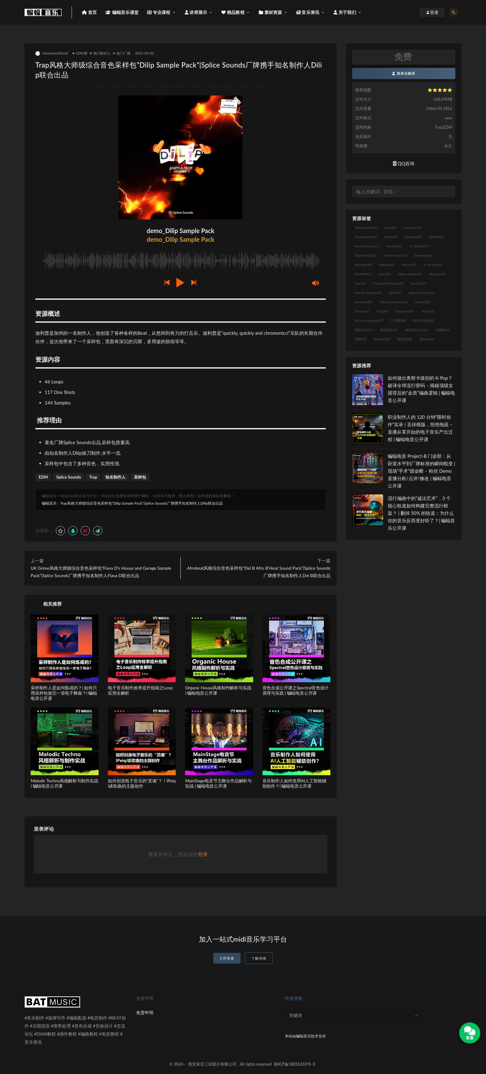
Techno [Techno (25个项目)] (422, 302)
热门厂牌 (121, 53)
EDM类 (80, 53)
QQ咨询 (403, 163)
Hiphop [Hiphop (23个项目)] (387, 265)
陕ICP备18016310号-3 (294, 1064)
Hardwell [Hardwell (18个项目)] (423, 255)
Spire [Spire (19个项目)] (395, 292)
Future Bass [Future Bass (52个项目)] (365, 255)
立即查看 (226, 958)
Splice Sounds (68, 477)
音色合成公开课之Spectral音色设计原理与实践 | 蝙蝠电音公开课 (296, 690)
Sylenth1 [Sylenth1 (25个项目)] (363, 302)
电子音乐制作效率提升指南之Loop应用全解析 (140, 690)
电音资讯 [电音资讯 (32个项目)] (389, 330)
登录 (203, 854)
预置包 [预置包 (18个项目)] (405, 339)
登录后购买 (403, 73)
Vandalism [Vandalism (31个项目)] (404, 311)
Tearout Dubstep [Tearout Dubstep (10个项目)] (393, 302)
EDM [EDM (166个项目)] (436, 237)
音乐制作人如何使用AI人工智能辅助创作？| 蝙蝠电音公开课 (294, 783)
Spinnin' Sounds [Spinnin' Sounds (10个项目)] (368, 292)
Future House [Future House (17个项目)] (395, 255)
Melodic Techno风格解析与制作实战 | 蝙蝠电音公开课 (64, 783)
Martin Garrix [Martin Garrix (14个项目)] (410, 274)
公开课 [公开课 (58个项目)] (398, 320)
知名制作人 (115, 477)
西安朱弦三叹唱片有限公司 (212, 1064)
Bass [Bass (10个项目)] (390, 227)
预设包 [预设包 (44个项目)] (427, 339)
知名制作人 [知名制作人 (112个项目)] (416, 330)
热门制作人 (100, 53)
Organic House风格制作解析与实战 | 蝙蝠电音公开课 (218, 690)
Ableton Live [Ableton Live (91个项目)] (366, 227)
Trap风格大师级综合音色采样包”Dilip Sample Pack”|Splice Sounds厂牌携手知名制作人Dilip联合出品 (141, 503)
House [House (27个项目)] (409, 265)
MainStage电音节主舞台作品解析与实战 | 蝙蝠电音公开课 (218, 783)
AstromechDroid (51, 53)
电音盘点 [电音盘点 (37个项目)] (364, 330)
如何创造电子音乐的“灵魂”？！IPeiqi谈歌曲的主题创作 (142, 783)
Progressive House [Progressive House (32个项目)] (388, 283)
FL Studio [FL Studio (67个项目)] (419, 246)
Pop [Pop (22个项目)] (360, 283)
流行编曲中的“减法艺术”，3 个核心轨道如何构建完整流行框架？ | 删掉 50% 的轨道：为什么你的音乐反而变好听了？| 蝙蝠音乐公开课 (421, 513)
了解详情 (258, 958)
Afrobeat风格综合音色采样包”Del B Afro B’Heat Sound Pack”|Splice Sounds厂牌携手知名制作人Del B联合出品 (258, 571)
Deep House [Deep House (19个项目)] (366, 237)
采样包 (140, 477)
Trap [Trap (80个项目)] (382, 311)
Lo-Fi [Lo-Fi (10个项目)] (384, 274)
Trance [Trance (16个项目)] (362, 311)
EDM (43, 477)
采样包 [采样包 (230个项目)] (382, 339)
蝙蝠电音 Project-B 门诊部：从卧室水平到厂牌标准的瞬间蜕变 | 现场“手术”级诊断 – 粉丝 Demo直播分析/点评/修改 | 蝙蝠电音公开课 (421, 470)
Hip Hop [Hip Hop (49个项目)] (363, 265)
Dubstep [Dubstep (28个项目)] (413, 237)
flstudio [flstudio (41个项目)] (394, 246)
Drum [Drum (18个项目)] (390, 237)
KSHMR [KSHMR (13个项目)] (363, 274)
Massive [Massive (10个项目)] (437, 274)
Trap (93, 477)
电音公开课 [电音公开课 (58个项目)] (423, 320)
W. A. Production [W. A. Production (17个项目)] (369, 320)
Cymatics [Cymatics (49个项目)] (412, 227)
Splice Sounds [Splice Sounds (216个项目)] (421, 292)
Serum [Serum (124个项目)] (418, 283)
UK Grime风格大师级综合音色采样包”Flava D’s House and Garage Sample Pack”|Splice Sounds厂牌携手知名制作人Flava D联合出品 (101, 571)
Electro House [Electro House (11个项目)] (367, 246)
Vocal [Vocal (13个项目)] (428, 311)
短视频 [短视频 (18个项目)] (442, 330)
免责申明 (144, 1012)
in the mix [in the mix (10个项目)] (432, 265)
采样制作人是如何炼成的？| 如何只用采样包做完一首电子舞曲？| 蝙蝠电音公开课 (64, 693)
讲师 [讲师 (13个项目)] (360, 339)
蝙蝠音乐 (49, 503)
